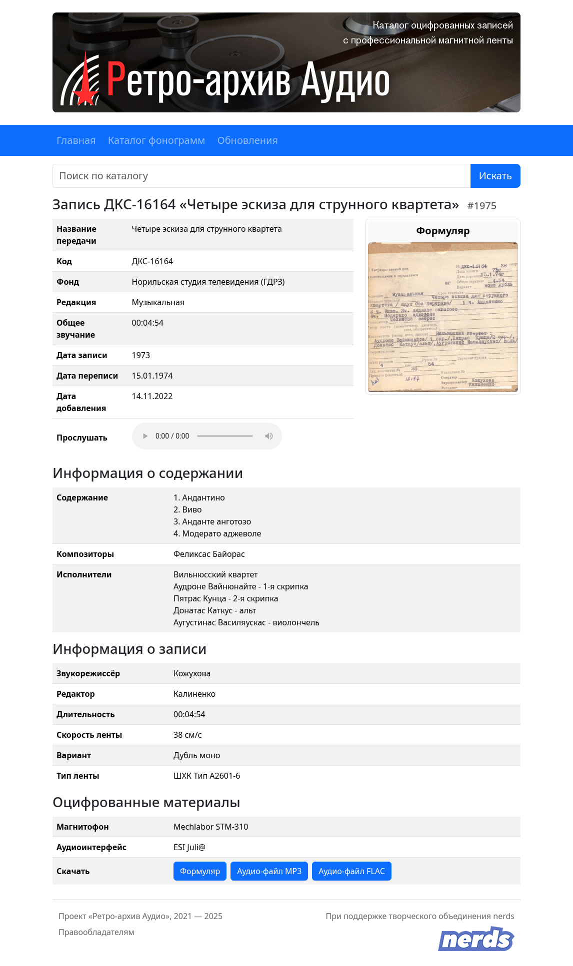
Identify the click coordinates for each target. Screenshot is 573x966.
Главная (76, 140)
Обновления (247, 140)
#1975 (482, 205)
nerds (503, 916)
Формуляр (200, 871)
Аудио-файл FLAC (351, 871)
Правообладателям (96, 932)
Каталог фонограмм (157, 140)
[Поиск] (261, 176)
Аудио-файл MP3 (269, 871)
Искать (495, 175)
